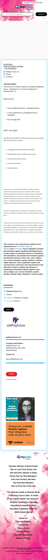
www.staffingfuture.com (14, 359)
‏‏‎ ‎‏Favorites (28, 3)
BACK (8, 310)
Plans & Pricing (23, 538)
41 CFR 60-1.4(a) (22, 246)
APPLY (11, 374)
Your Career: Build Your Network (23, 499)
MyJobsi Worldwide (23, 535)
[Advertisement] (24, 34)
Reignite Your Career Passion (23, 502)
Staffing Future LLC (13, 337)
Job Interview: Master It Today (23, 473)
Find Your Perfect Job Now (23, 479)
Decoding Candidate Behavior (23, 509)
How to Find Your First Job (23, 486)
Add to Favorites (12, 379)
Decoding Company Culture (23, 505)
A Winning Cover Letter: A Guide (23, 495)
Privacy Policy (23, 531)
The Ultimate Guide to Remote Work (23, 492)
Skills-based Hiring (23, 512)
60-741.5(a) (17, 249)
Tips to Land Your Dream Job (23, 469)
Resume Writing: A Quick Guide (23, 466)
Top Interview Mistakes (23, 483)
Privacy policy (28, 553)
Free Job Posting (23, 521)
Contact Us (23, 525)
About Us (23, 518)
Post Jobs (39, 2)
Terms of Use (23, 528)
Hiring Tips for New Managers (23, 476)
